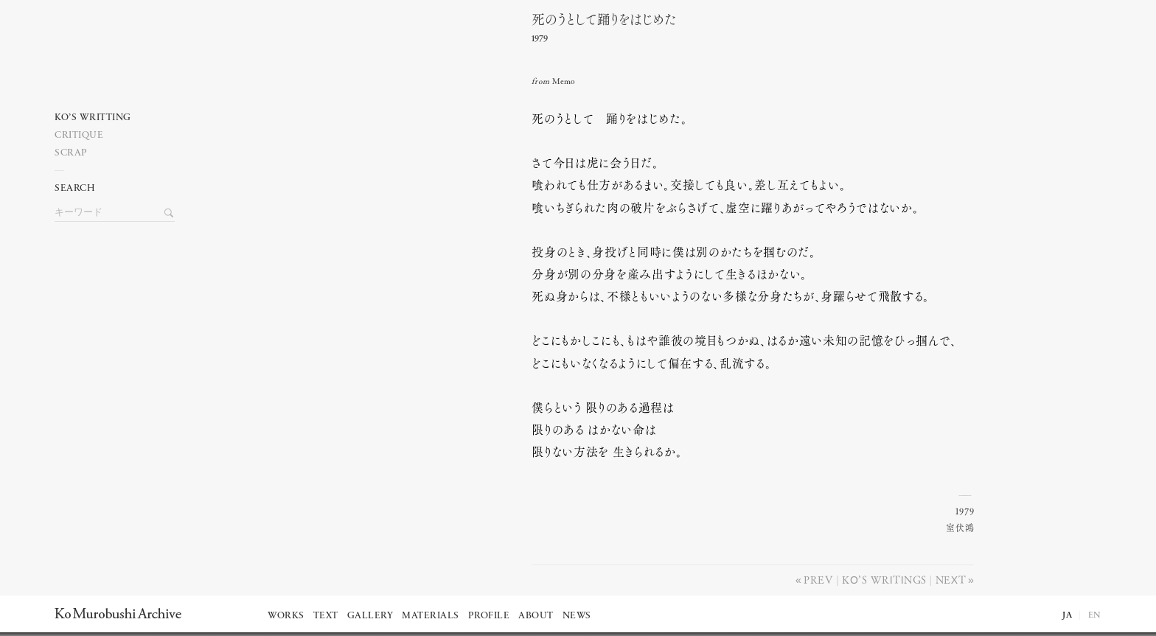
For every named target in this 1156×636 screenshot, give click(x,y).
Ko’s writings (884, 579)
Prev (818, 579)
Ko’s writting (93, 117)
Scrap (71, 153)
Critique (79, 135)
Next (951, 579)
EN (1094, 615)
